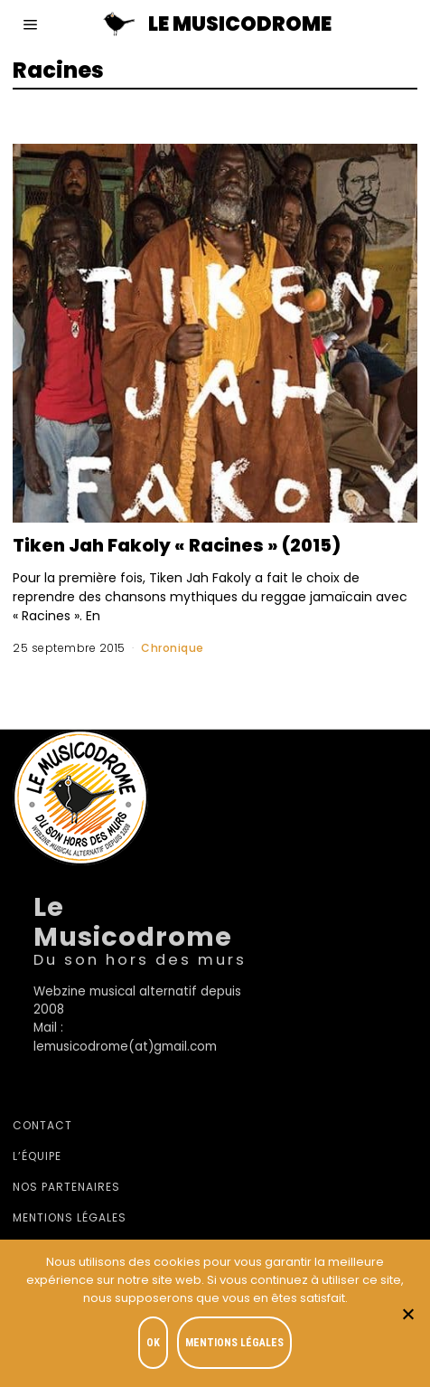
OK (153, 1342)
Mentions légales (69, 1217)
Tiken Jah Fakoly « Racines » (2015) (177, 545)
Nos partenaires (66, 1186)
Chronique (172, 648)
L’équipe (37, 1156)
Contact (42, 1125)
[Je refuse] (407, 1314)
